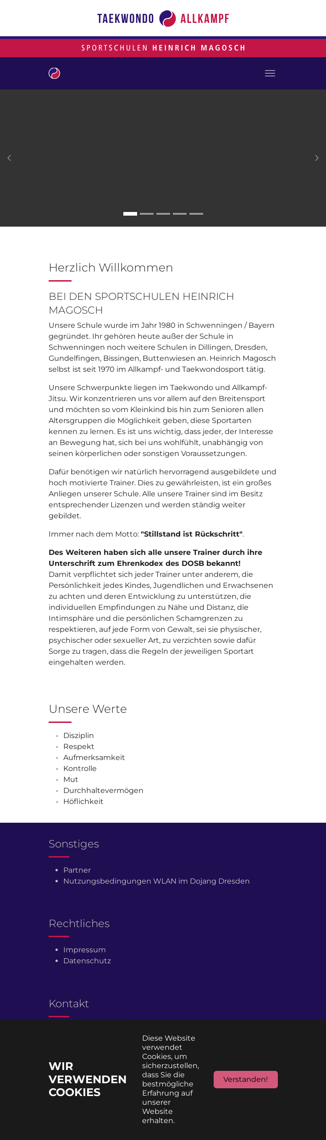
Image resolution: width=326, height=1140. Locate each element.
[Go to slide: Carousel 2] (147, 213)
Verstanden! (245, 1079)
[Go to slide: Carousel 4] (180, 213)
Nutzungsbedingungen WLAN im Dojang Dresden (156, 881)
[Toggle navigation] (270, 73)
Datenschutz (87, 960)
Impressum (84, 949)
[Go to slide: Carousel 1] (130, 213)
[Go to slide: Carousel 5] (196, 213)
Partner (77, 870)
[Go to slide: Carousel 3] (163, 213)
